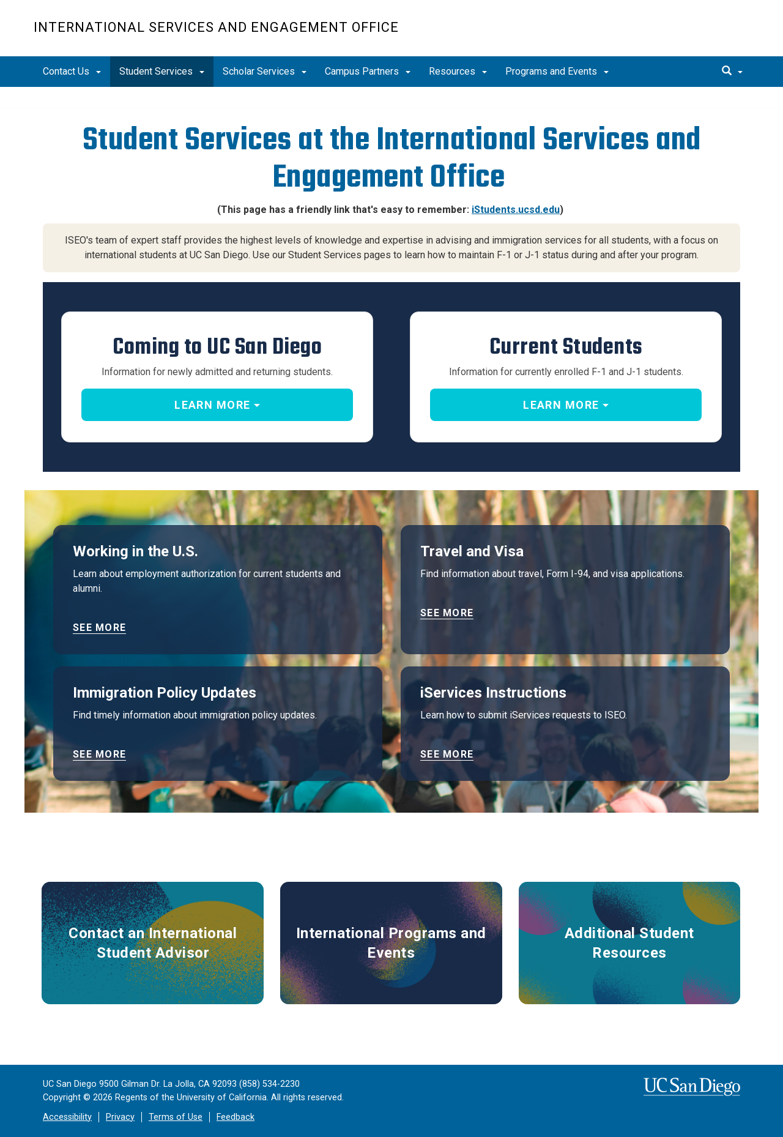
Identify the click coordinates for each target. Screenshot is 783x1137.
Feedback (235, 1117)
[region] (391, 98)
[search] (732, 71)
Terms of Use (175, 1117)
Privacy (120, 1117)
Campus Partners (367, 71)
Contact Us (72, 71)
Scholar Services (264, 71)
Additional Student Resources (629, 943)
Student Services (161, 71)
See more (99, 627)
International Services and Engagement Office (216, 27)
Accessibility (67, 1117)
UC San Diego (679, 34)
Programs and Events (557, 71)
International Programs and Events (391, 943)
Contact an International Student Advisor (153, 943)
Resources (458, 71)
